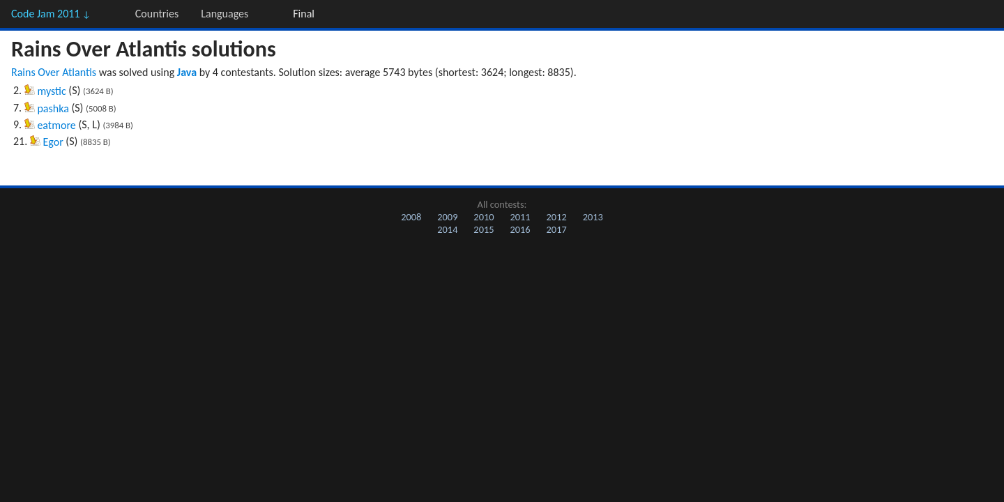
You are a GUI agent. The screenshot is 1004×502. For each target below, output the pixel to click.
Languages (224, 13)
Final (303, 13)
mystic (51, 91)
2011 (520, 217)
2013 (593, 217)
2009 (447, 217)
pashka (52, 108)
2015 (483, 229)
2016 (520, 229)
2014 (447, 229)
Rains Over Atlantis (53, 72)
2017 (557, 229)
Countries (156, 13)
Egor (53, 142)
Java (187, 72)
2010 (483, 217)
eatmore (56, 125)
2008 (411, 217)
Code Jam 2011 (51, 13)
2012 (557, 217)
